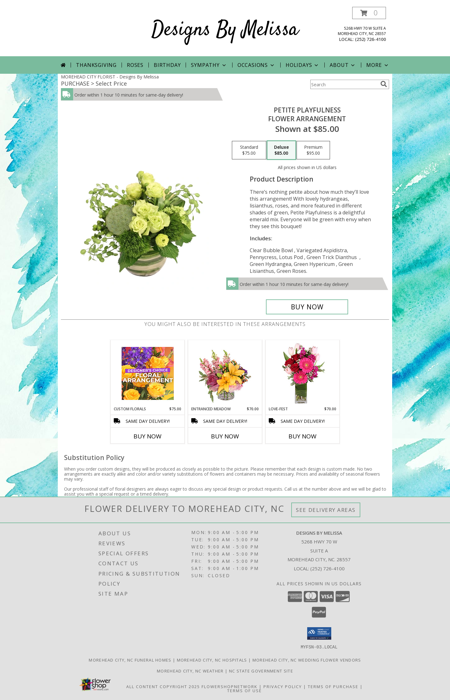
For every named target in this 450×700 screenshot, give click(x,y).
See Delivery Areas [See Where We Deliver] (326, 509)
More (377, 65)
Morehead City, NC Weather (190, 670)
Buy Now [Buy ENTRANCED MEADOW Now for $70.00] (225, 436)
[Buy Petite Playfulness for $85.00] (307, 306)
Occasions (256, 65)
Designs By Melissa (225, 30)
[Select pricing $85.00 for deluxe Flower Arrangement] (281, 150)
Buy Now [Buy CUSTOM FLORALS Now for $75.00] (147, 436)
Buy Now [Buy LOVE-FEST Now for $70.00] (302, 436)
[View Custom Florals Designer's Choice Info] (148, 373)
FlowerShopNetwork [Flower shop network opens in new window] (230, 686)
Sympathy (209, 65)
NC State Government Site (261, 670)
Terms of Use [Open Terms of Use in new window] (244, 690)
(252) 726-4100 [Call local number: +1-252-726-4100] (370, 39)
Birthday (167, 65)
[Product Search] (344, 84)
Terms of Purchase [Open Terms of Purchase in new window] (333, 686)
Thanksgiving (96, 65)
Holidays (302, 65)
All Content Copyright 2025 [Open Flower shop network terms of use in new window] (163, 686)
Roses (135, 65)
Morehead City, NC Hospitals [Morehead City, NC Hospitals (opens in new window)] (212, 659)
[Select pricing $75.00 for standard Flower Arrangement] (249, 150)
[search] (384, 84)
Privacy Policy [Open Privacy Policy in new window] (282, 686)
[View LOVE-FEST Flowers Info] (303, 373)
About (343, 65)
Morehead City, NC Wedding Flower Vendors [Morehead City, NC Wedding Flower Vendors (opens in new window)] (306, 659)
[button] (369, 13)
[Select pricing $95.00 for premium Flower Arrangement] (313, 150)
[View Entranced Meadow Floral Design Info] (225, 373)
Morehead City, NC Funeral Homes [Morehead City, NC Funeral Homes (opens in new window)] (130, 659)
